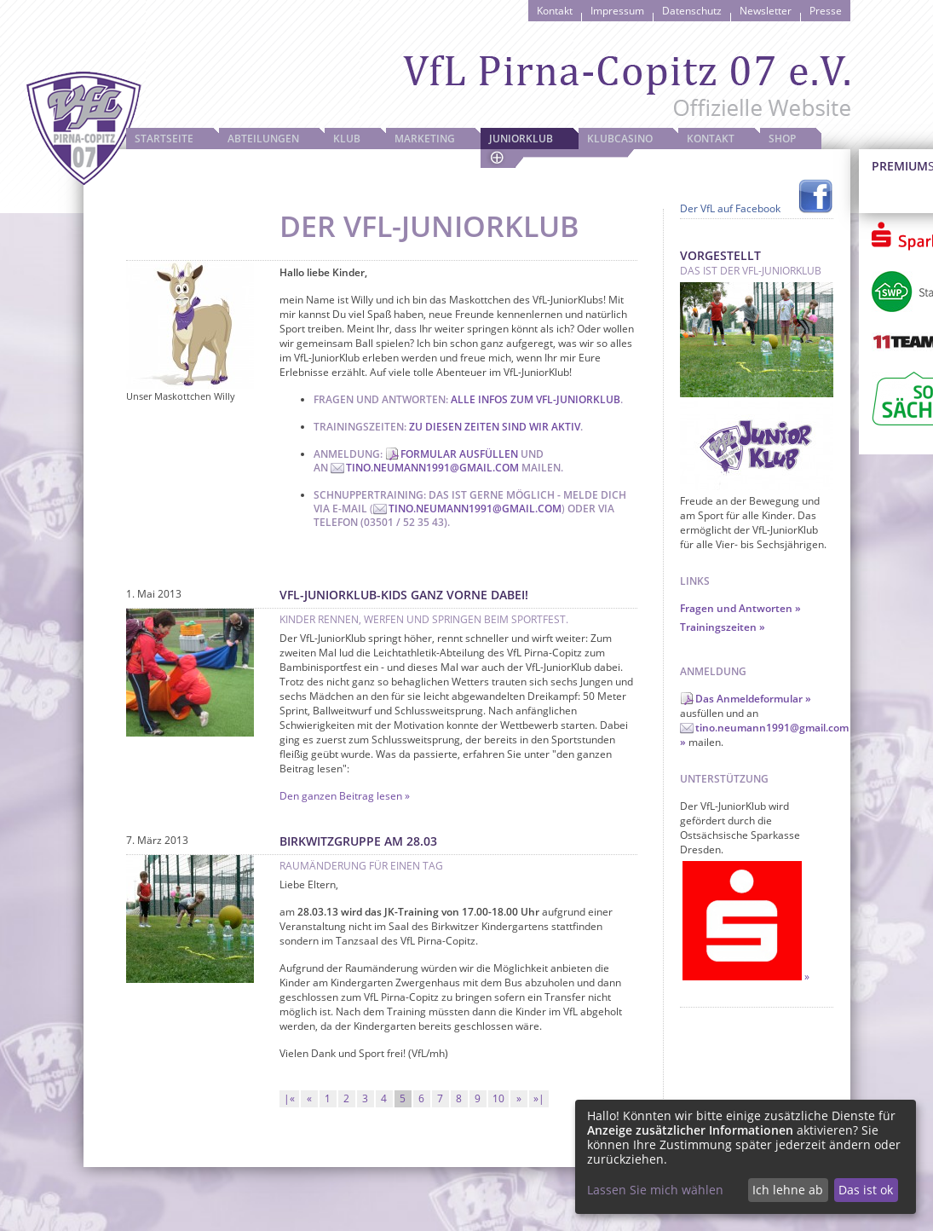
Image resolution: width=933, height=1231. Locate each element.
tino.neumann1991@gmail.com (432, 467)
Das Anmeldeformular (749, 698)
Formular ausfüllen (459, 454)
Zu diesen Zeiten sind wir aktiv (494, 426)
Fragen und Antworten (736, 608)
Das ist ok (865, 1190)
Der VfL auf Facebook (730, 208)
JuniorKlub (521, 138)
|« (289, 1098)
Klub (346, 138)
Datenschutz (692, 10)
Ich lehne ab (787, 1190)
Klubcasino (620, 138)
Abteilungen (263, 138)
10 (498, 1098)
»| (538, 1098)
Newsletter (766, 10)
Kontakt (555, 10)
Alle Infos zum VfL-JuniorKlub (535, 399)
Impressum (617, 10)
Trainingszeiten (718, 627)
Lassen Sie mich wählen (655, 1189)
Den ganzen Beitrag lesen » (344, 796)
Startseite (164, 138)
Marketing (425, 138)
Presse (825, 10)
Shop (782, 138)
